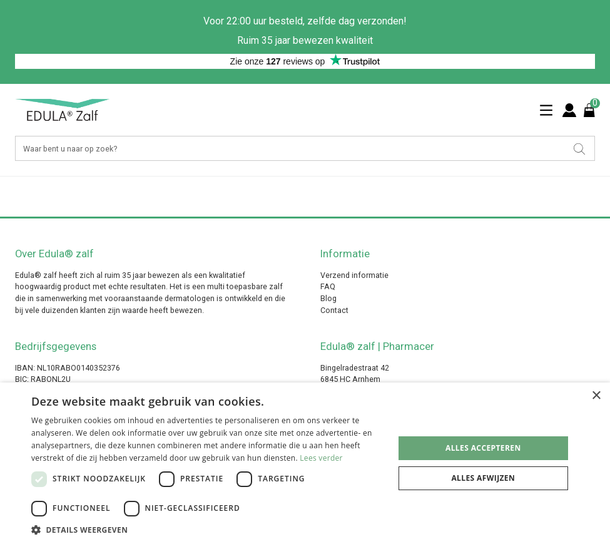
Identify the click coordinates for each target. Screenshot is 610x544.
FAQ (327, 286)
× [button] (596, 396)
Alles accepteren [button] (483, 448)
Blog (328, 298)
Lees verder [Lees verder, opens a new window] (321, 458)
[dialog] (305, 463)
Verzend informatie (354, 275)
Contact (334, 310)
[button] (207, 529)
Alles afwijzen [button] (483, 478)
